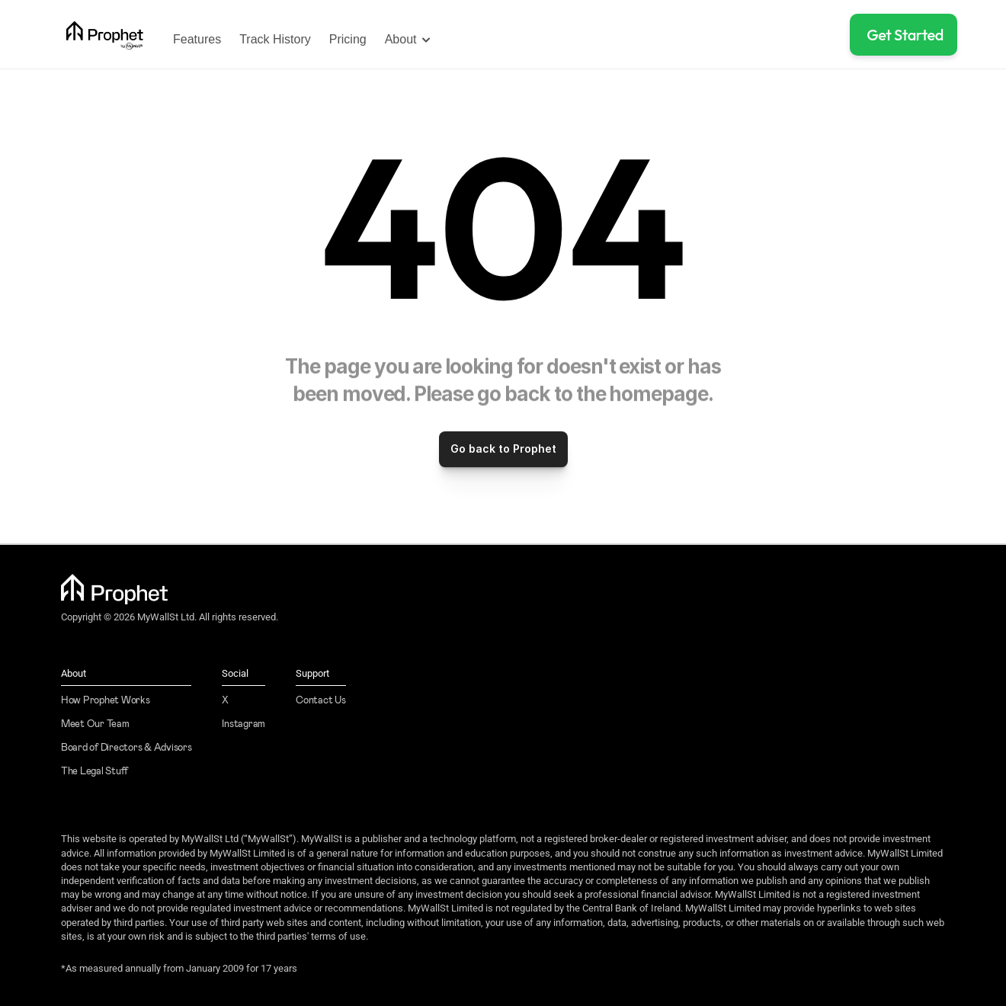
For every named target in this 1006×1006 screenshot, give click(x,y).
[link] (104, 35)
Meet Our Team (95, 724)
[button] (903, 35)
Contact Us (320, 701)
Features (197, 39)
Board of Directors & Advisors (126, 748)
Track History (275, 39)
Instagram (243, 724)
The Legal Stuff (94, 772)
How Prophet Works (105, 701)
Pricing (348, 39)
